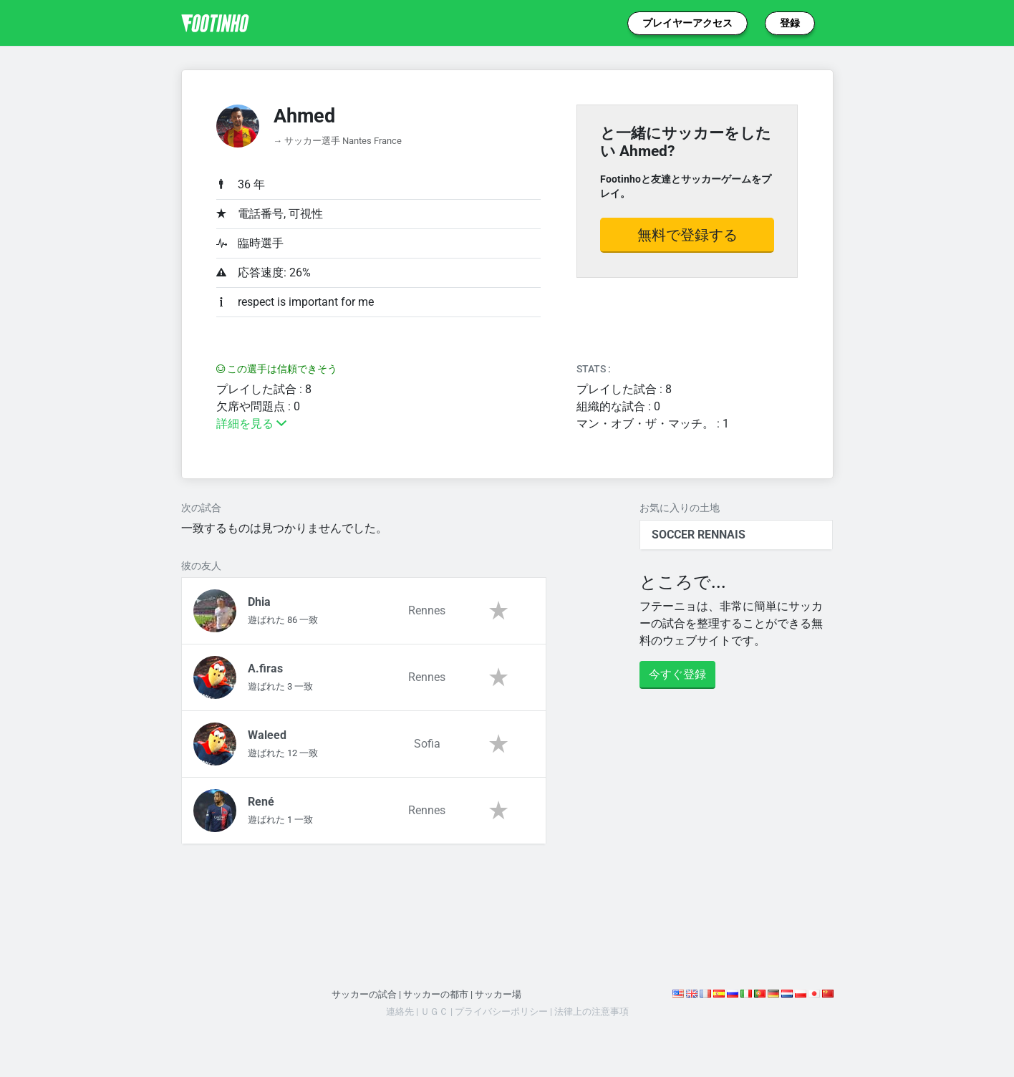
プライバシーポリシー (501, 1011)
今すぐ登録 (677, 674)
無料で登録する (687, 234)
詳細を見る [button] (251, 423)
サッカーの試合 (364, 994)
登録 (790, 22)
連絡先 (400, 1011)
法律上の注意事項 (591, 1011)
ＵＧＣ (434, 1011)
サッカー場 (498, 994)
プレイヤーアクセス (687, 22)
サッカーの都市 (435, 994)
